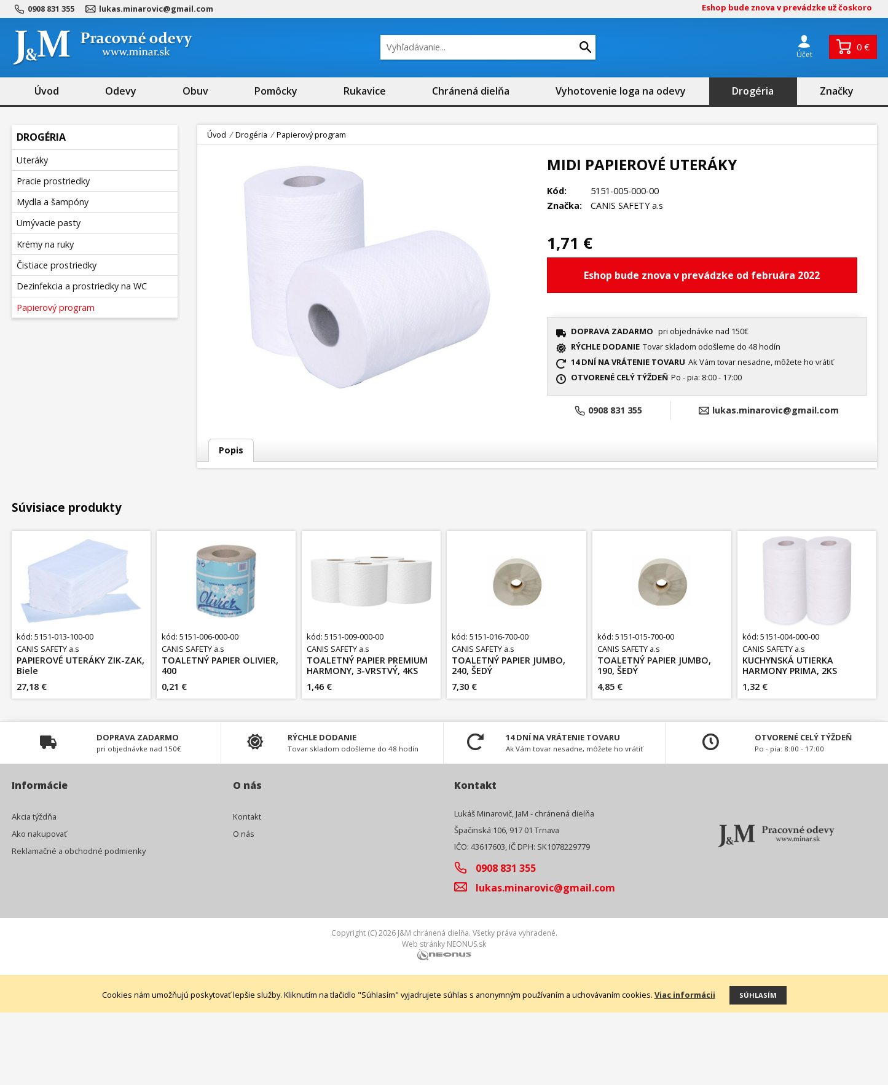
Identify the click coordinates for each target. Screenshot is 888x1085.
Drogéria (753, 91)
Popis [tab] (231, 450)
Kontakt (247, 889)
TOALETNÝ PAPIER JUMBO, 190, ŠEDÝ (654, 738)
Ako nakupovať (39, 906)
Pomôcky (275, 91)
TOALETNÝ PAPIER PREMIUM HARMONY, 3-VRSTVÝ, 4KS (367, 738)
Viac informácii (684, 1067)
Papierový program (311, 134)
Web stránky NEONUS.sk (444, 1017)
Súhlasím (758, 1067)
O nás (243, 906)
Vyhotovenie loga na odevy (621, 91)
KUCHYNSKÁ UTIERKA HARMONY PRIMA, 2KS (789, 738)
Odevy (120, 91)
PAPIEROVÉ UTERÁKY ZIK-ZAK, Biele (80, 738)
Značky (837, 91)
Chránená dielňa (470, 91)
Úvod (46, 91)
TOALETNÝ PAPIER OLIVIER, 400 (220, 738)
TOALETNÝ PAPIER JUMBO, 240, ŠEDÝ (508, 738)
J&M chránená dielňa (433, 1006)
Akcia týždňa (34, 889)
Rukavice (365, 91)
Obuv (195, 91)
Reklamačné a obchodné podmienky (79, 923)
